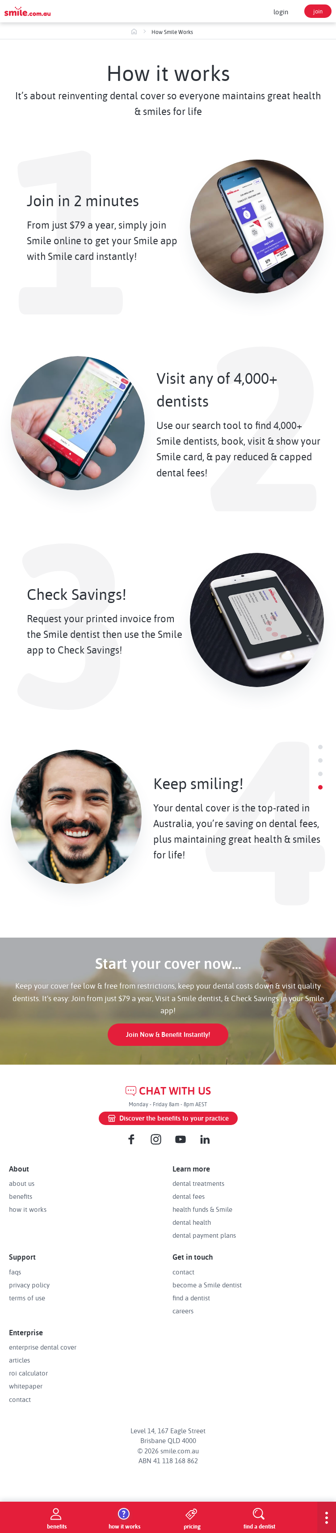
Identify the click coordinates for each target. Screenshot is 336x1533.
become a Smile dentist (207, 1284)
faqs (15, 1271)
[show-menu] (326, 1517)
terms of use (27, 1297)
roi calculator (28, 1372)
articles (19, 1359)
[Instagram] (156, 1139)
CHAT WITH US (168, 1090)
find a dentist (191, 1297)
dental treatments (198, 1183)
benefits (20, 1196)
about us (21, 1183)
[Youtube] (180, 1139)
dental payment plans (204, 1235)
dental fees (188, 1196)
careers (182, 1310)
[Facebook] (131, 1139)
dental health (191, 1222)
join (318, 11)
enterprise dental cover (42, 1346)
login (280, 11)
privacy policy (29, 1284)
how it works (27, 1209)
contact (183, 1271)
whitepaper (25, 1385)
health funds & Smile (202, 1209)
